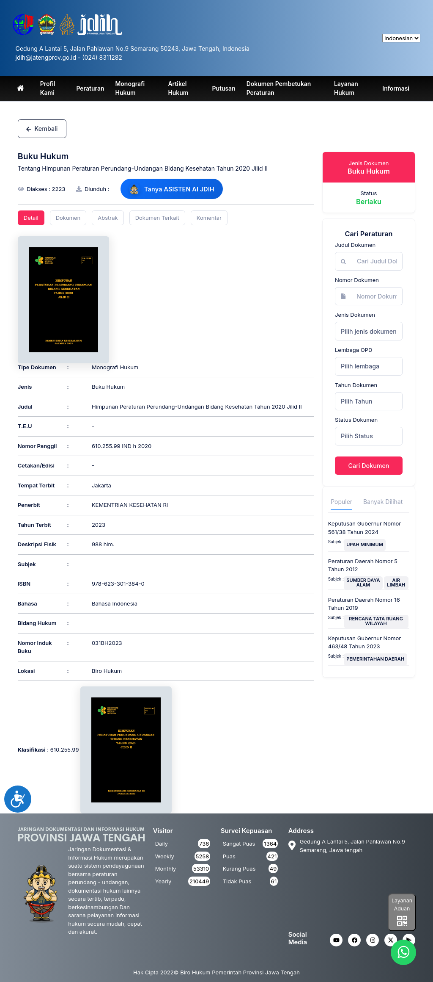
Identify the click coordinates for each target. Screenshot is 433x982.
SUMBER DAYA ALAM (363, 582)
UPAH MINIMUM (364, 545)
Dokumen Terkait (157, 217)
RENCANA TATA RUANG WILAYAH (376, 621)
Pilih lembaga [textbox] (360, 366)
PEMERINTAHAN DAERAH (375, 659)
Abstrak (108, 217)
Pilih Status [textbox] (357, 436)
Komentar (209, 217)
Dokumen (68, 217)
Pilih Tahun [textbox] (357, 401)
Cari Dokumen (368, 465)
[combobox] (369, 331)
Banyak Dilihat (383, 501)
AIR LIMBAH (396, 582)
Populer (341, 501)
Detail (31, 217)
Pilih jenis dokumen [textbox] (369, 331)
